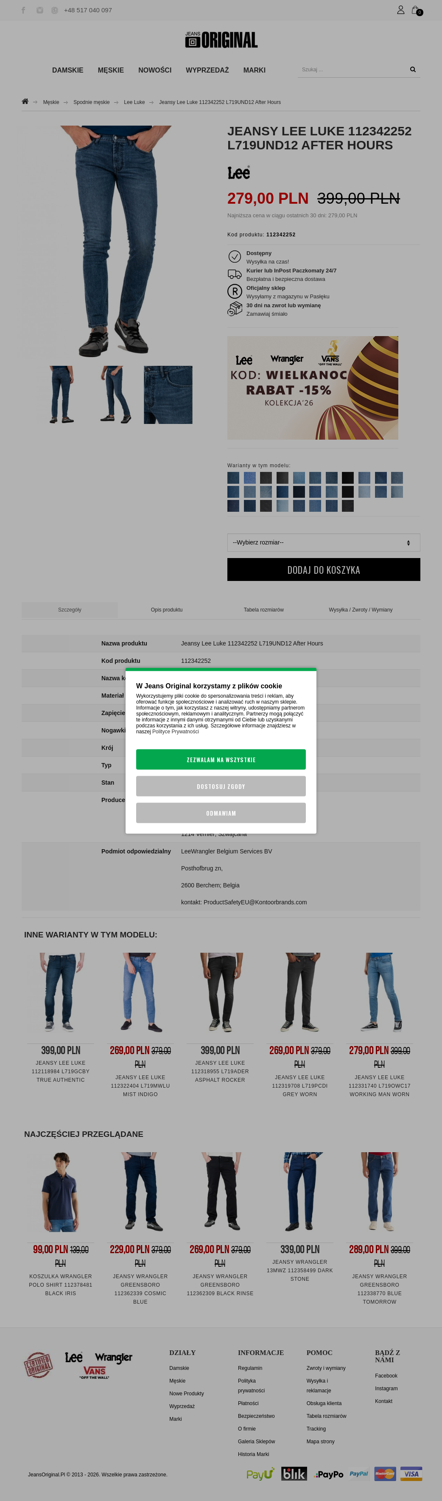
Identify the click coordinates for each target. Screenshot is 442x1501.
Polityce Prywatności (175, 731)
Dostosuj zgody (221, 786)
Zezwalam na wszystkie (221, 759)
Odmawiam (221, 812)
